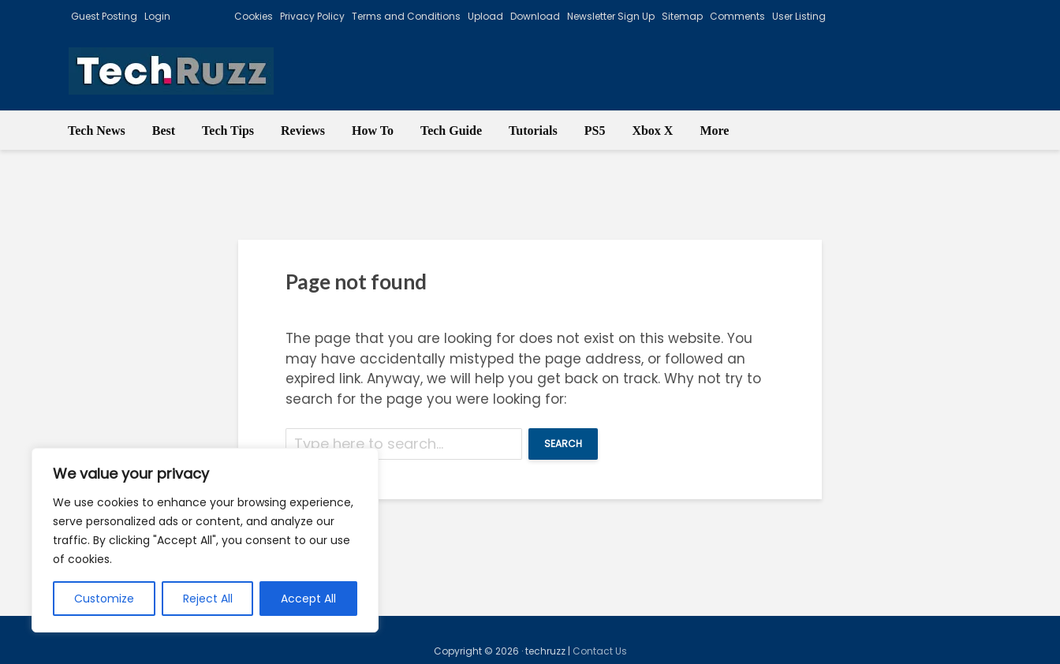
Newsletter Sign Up (611, 16)
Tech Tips (228, 130)
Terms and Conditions (406, 16)
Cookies (253, 16)
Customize (104, 598)
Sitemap (682, 16)
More (714, 130)
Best (163, 130)
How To (373, 130)
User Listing (799, 16)
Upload (485, 16)
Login (157, 16)
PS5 (595, 130)
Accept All (308, 598)
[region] (205, 540)
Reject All (208, 598)
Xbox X (652, 130)
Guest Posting (104, 16)
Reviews (303, 130)
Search (563, 443)
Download (535, 16)
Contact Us (600, 651)
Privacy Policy (312, 16)
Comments (737, 16)
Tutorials (533, 130)
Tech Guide (451, 130)
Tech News (96, 130)
